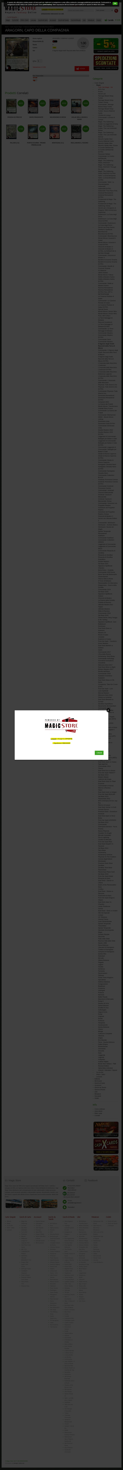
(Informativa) (47, 4)
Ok (115, 3)
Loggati (53, 739)
